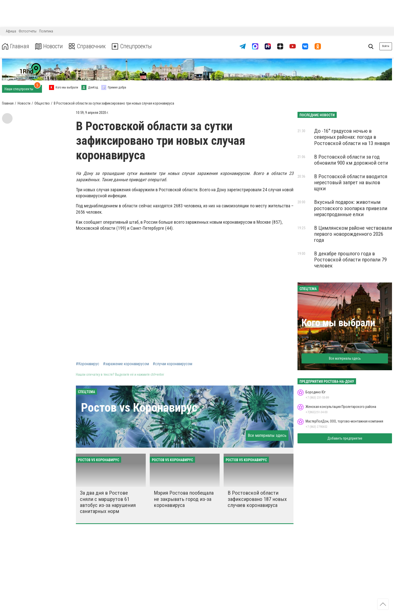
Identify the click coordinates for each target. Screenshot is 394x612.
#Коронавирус (87, 364)
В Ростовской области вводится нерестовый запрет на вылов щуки (350, 182)
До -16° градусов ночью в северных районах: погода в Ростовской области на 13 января (352, 137)
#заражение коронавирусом (126, 364)
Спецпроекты (134, 46)
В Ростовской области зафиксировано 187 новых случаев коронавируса (257, 499)
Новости (50, 46)
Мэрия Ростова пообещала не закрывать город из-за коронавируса (184, 499)
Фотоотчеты (27, 31)
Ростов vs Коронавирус (139, 407)
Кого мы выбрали (338, 323)
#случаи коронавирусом (172, 364)
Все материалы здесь (267, 435)
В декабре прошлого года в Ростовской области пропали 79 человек (350, 260)
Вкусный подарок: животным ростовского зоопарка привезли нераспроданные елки (350, 208)
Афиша (11, 31)
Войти (385, 46)
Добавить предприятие (344, 438)
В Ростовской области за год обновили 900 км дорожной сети (351, 160)
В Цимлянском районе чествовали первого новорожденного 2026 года (353, 234)
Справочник (89, 46)
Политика (46, 31)
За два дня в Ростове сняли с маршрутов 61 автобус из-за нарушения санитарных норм (108, 502)
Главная (16, 46)
